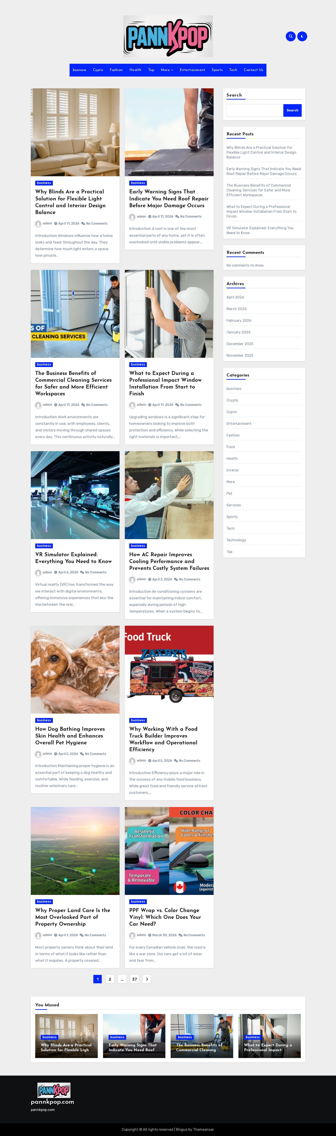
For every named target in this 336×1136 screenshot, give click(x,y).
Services (234, 505)
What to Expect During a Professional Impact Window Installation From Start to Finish (261, 211)
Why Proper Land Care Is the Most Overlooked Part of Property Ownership (72, 917)
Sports (217, 70)
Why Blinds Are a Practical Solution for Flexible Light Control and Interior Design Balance (261, 152)
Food (231, 447)
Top (151, 70)
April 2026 (235, 297)
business (79, 70)
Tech (233, 70)
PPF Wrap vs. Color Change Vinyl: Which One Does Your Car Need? (165, 917)
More (166, 70)
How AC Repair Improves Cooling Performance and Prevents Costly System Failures (169, 561)
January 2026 (239, 332)
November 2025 (240, 355)
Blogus (181, 1129)
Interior (233, 470)
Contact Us (253, 70)
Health (135, 70)
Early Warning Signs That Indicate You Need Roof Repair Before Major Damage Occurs (169, 198)
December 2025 (240, 344)
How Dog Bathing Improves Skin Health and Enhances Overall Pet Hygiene (70, 736)
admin (43, 223)
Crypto (232, 400)
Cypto (98, 70)
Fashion (116, 70)
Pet (230, 493)
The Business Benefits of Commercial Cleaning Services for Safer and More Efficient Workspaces (259, 190)
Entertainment (192, 70)
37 (134, 979)
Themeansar (203, 1129)
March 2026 (237, 309)
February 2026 (239, 320)
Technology (236, 540)
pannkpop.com (52, 1102)
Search (234, 95)
